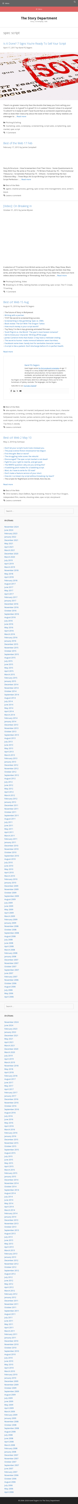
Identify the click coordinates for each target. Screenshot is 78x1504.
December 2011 (11, 805)
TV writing (7, 288)
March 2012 (9, 795)
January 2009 (10, 923)
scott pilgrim (19, 420)
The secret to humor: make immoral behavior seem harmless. (31, 340)
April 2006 (9, 996)
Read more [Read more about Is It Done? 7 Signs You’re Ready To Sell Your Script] (21, 116)
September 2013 (11, 735)
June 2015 (8, 664)
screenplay (26, 126)
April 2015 (9, 671)
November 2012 (11, 768)
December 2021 (11, 540)
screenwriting (37, 126)
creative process (19, 188)
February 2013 (10, 758)
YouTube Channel (29, 386)
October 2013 (10, 731)
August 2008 (10, 936)
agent (8, 188)
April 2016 (9, 630)
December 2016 (11, 604)
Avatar (20, 410)
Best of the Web (12, 185)
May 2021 (8, 543)
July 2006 (8, 990)
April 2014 (9, 711)
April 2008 (9, 946)
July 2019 (8, 560)
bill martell (29, 410)
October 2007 (10, 966)
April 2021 (9, 547)
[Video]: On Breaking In (17, 206)
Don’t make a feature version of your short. (23, 473)
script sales (49, 126)
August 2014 (10, 698)
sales (18, 126)
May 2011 (8, 829)
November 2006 (11, 980)
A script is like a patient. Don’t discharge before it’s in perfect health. (34, 346)
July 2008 (8, 939)
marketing (10, 126)
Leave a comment (13, 195)
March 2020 (9, 557)
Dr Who (20, 285)
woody (17, 423)
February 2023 (10, 533)
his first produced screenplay (49, 368)
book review (50, 410)
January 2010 (10, 882)
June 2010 (8, 865)
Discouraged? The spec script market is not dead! (26, 459)
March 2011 (9, 835)
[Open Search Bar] (74, 2)
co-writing (20, 413)
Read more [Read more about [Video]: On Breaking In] (62, 275)
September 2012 (11, 775)
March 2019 (9, 567)
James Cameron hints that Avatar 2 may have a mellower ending (32, 337)
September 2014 (11, 694)
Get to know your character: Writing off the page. (26, 335)
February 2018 (10, 580)
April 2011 (9, 832)
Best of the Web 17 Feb (17, 143)
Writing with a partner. (14, 315)
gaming (30, 188)
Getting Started (30, 285)
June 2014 (8, 704)
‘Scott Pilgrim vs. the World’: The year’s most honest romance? (31, 332)
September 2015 (11, 654)
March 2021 (9, 550)
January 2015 (10, 681)
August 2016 (10, 617)
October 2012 (10, 771)
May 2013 (8, 748)
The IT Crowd (66, 285)
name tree (67, 417)
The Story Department (39, 18)
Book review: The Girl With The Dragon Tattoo (25, 323)
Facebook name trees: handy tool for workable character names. (33, 343)
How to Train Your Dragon (56, 493)
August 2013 (10, 738)
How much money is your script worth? (22, 326)
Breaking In (11, 285)
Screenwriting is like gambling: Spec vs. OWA (24, 321)
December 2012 (11, 765)
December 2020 (11, 553)
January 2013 (10, 761)
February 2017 (10, 597)
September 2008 (11, 933)
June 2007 (8, 973)
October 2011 (10, 812)
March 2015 (9, 674)
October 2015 (10, 651)
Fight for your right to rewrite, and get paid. (24, 462)
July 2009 (8, 902)
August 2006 (10, 986)
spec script (15, 129)
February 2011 (10, 839)
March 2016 (9, 634)
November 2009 (11, 889)
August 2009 (10, 899)
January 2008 (10, 956)
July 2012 (8, 782)
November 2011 (11, 808)
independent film (10, 497)
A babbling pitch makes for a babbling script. (24, 467)
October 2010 (10, 852)
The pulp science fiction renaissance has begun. (25, 450)
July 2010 (8, 862)
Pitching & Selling (13, 122)
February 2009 (10, 919)
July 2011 (8, 822)
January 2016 (10, 641)
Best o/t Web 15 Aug (16, 302)
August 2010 (10, 859)
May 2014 (8, 708)
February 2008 (10, 953)
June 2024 (8, 530)
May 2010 (8, 869)
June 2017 (8, 587)
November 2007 (11, 963)
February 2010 (10, 879)
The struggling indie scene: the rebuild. (22, 456)
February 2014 (10, 718)
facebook (37, 413)
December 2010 (11, 845)
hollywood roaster (11, 417)
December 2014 (11, 684)
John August (46, 417)
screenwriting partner (35, 420)
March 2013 (9, 755)
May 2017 (8, 590)
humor (23, 417)
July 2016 (8, 620)
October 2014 (10, 691)
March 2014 (9, 714)
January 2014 (10, 721)
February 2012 (10, 798)
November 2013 (11, 728)
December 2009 (11, 886)
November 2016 (11, 607)
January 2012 (10, 802)
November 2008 (11, 926)
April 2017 (9, 594)
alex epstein (11, 410)
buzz (58, 410)
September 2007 (11, 970)
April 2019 (9, 563)
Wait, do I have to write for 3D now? (20, 470)
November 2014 (11, 688)
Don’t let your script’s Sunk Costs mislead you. (25, 448)
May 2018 (8, 573)
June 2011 (8, 825)
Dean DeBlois (24, 493)
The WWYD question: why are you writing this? (25, 465)
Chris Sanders (12, 493)
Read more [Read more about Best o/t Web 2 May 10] (8, 484)
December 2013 (11, 724)
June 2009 (8, 906)
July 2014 (8, 701)
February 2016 (10, 637)
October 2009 (10, 892)
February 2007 (10, 976)
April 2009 (9, 912)
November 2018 (11, 570)
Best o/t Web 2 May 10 (17, 437)
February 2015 (10, 677)
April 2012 (9, 792)
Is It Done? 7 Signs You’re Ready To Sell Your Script (34, 43)
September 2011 (11, 815)
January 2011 (10, 842)
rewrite (22, 497)
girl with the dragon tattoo (53, 413)
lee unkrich (58, 417)
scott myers (8, 420)
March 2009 (9, 916)
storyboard (55, 497)
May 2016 (8, 627)
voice (64, 188)
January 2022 (10, 536)
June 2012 (8, 785)
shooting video (32, 497)
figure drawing (37, 493)
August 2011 (10, 818)
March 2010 (9, 876)
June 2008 (8, 943)
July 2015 (8, 661)
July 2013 (8, 741)
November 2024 (11, 526)
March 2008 (9, 949)
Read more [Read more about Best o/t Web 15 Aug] (8, 351)
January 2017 (10, 600)
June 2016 (8, 624)
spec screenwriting (54, 420)
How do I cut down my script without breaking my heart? (29, 476)
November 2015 (11, 647)
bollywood (39, 410)
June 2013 (8, 745)
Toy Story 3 (8, 423)
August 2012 (10, 778)
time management (53, 188)
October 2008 (10, 929)
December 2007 (11, 959)
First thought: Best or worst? (17, 453)
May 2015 (8, 667)
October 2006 (10, 983)
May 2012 (8, 788)
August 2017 (10, 583)
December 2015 (11, 644)
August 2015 (10, 657)
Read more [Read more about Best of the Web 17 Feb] (26, 179)
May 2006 (8, 993)
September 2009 (11, 896)
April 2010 (9, 872)
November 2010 (11, 849)
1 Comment (11, 132)
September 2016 (11, 614)
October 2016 (10, 610)
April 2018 (9, 577)
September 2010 (11, 855)
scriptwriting (60, 126)
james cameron (33, 417)
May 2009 (8, 909)
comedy (28, 413)
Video (24, 281)
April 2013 (9, 751)
